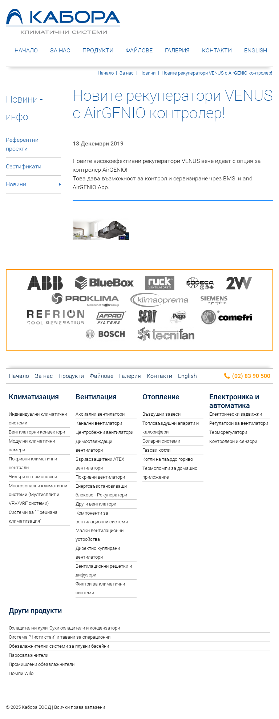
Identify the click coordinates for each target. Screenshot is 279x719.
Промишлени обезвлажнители (41, 664)
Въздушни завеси (161, 414)
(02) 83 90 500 (246, 376)
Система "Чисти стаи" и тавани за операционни (59, 637)
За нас (60, 50)
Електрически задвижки (235, 414)
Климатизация (34, 396)
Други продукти (35, 610)
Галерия (177, 50)
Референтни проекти (22, 144)
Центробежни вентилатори (104, 432)
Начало (26, 50)
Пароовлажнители (28, 655)
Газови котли (156, 450)
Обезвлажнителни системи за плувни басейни (59, 646)
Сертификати (23, 166)
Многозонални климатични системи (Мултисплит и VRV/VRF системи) (38, 494)
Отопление (160, 396)
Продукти (97, 50)
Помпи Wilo (21, 673)
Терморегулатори (228, 432)
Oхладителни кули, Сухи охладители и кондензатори (64, 628)
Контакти (217, 50)
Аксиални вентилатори (100, 414)
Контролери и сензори (233, 441)
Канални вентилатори (99, 423)
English (255, 50)
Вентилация (96, 396)
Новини (147, 73)
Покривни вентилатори (100, 477)
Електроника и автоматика (234, 401)
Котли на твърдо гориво (167, 459)
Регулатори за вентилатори (238, 423)
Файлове (139, 50)
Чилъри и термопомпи (33, 476)
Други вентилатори (96, 504)
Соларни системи (161, 441)
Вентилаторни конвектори (37, 432)
